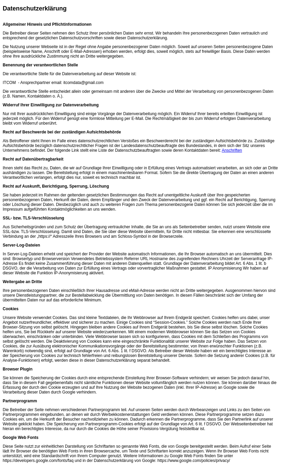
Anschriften (232, 150)
